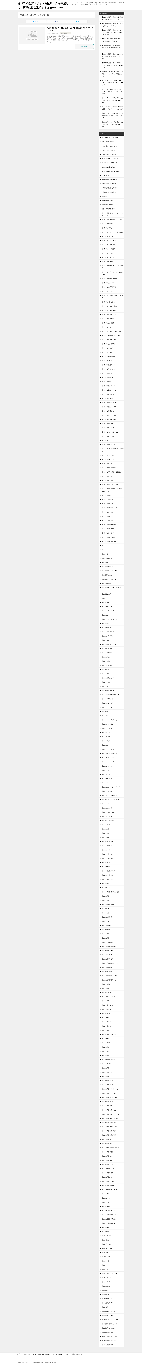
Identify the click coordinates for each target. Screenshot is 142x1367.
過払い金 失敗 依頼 (107, 648)
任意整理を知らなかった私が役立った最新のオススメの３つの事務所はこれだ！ (112, 74)
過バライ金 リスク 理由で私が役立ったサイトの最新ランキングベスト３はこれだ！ (112, 83)
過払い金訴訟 (105, 1047)
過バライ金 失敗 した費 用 (109, 306)
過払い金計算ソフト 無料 (109, 1034)
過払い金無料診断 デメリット (110, 975)
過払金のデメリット (107, 1282)
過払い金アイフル (107, 707)
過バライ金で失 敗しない (109, 436)
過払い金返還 (105, 1202)
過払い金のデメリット (108, 812)
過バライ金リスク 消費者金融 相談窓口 (113, 450)
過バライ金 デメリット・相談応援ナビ (113, 232)
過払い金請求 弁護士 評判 (109, 1122)
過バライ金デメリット (108, 427)
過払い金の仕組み (107, 816)
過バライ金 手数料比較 (108, 369)
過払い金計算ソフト (66, 33)
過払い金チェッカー (107, 766)
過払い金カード (106, 745)
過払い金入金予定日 (107, 879)
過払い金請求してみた (108, 1168)
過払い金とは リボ (107, 791)
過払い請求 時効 (106, 583)
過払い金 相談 (106, 673)
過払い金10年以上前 (107, 699)
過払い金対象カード (107, 912)
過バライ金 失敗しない (108, 327)
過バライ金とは (106, 440)
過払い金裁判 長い (107, 1009)
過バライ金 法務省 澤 (108, 394)
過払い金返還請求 (107, 1206)
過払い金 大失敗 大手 (108, 632)
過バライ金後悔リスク (108, 499)
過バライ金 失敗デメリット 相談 (111, 331)
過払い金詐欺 (105, 1055)
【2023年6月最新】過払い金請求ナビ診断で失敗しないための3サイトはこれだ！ (112, 48)
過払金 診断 (105, 1252)
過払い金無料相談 (107, 967)
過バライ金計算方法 (107, 503)
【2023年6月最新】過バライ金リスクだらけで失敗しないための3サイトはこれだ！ (112, 65)
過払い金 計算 (106, 686)
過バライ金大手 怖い (107, 463)
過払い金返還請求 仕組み (109, 1219)
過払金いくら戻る (107, 1256)
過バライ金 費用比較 (107, 423)
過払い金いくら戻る (107, 724)
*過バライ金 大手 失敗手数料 (110, 137)
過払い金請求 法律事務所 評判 (110, 1147)
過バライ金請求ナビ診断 (109, 524)
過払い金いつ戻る (107, 736)
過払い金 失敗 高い (107, 652)
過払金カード (105, 1261)
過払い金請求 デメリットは (110, 1089)
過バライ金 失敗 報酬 (108, 318)
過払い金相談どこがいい (109, 996)
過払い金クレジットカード (109, 753)
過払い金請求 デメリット (109, 1084)
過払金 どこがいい (107, 1236)
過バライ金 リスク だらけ (109, 240)
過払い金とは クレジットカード (111, 787)
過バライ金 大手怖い (107, 291)
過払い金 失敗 (106, 640)
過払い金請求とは (107, 1177)
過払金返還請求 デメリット (109, 1336)
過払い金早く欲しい (107, 929)
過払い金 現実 (106, 669)
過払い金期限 (105, 938)
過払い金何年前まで (107, 875)
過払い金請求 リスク (107, 1101)
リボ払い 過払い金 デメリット (110, 179)
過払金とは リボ (106, 1277)
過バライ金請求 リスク (108, 512)
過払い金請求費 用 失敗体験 (110, 1189)
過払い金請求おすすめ (108, 1164)
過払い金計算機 (106, 1043)
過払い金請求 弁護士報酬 (109, 1131)
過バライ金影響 (106, 495)
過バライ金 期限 (106, 381)
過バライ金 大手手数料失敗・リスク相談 (113, 296)
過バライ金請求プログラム (109, 529)
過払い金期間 (105, 933)
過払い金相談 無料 (107, 992)
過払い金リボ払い (107, 845)
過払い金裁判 (105, 1001)
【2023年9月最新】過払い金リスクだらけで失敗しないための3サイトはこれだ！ (112, 56)
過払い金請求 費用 (107, 1160)
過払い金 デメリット (108, 611)
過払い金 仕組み (106, 627)
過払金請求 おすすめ (107, 1315)
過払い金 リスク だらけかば (110, 619)
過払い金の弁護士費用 (108, 820)
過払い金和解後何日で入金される (111, 892)
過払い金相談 (105, 988)
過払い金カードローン (108, 749)
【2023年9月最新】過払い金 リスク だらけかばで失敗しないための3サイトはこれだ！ (112, 32)
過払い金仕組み (106, 862)
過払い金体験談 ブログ (108, 871)
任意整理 (104, 196)
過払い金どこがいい (107, 778)
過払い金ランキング (107, 833)
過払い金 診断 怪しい (108, 690)
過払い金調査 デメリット (109, 1072)
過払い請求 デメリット (108, 566)
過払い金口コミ (106, 887)
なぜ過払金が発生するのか (109, 167)
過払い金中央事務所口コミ (109, 858)
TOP (43, 1354)
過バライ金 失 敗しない (109, 302)
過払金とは (105, 1269)
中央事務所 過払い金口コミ (109, 183)
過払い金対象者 (106, 921)
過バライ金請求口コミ (108, 533)
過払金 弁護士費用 (107, 1248)
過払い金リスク (106, 837)
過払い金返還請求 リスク (109, 1215)
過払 (103, 545)
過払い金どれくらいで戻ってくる (111, 799)
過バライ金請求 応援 (107, 520)
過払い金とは (105, 783)
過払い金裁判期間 (107, 1013)
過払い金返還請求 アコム (109, 1210)
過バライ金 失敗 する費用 (109, 310)
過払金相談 (105, 1307)
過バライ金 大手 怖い (108, 283)
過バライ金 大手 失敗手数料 (110, 278)
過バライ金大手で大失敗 (109, 468)
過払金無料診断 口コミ (108, 1303)
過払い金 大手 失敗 (107, 636)
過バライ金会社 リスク (108, 459)
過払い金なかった (107, 804)
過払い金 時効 (106, 661)
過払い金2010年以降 (107, 703)
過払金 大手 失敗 (106, 1244)
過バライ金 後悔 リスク (108, 365)
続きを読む (87, 46)
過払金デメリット (107, 1265)
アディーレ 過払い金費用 (109, 154)
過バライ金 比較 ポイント (109, 390)
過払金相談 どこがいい (108, 1311)
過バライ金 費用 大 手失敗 (109, 402)
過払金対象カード (107, 1298)
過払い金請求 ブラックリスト (110, 1097)
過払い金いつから (107, 728)
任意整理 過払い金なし (108, 200)
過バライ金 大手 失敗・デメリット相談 (112, 267)
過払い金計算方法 (107, 1038)
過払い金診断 (105, 1051)
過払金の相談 (105, 1294)
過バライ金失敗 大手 (107, 480)
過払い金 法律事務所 (107, 665)
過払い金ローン (106, 850)
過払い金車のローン (107, 1198)
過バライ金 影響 (107, 360)
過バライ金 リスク (107, 236)
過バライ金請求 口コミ (108, 516)
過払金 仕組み (106, 1240)
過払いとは (105, 554)
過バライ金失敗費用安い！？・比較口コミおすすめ (112, 490)
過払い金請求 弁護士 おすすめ (110, 1110)
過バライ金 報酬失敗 (107, 261)
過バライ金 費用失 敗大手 (109, 419)
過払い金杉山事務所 (107, 942)
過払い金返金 (105, 1227)
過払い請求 (105, 562)
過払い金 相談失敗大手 (108, 678)
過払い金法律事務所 (107, 959)
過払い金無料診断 (107, 971)
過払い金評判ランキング (109, 1059)
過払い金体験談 (106, 866)
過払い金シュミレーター (109, 762)
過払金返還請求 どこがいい (109, 1340)
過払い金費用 (105, 1194)
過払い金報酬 (105, 900)
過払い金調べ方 (106, 1064)
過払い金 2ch (105, 602)
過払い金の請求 (106, 829)
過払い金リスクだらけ (108, 841)
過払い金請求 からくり (108, 1080)
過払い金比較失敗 (107, 954)
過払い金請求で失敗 (107, 1173)
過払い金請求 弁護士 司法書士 (110, 1118)
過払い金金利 (105, 1231)
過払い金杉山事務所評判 (109, 946)
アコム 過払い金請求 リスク (110, 146)
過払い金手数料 (106, 925)
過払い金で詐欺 (106, 774)
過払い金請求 (105, 1076)
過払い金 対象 (106, 657)
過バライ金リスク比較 (108, 455)
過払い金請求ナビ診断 (108, 1181)
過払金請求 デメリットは (109, 1324)
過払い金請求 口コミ (107, 1105)
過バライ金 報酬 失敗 (108, 257)
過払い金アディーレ (107, 715)
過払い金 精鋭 (106, 682)
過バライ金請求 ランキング (109, 508)
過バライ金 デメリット (108, 228)
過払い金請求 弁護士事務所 (109, 1126)
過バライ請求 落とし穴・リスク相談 (112, 219)
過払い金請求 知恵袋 (107, 1152)
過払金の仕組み (106, 1286)
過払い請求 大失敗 (107, 575)
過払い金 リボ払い (107, 623)
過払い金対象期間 (107, 917)
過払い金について (107, 808)
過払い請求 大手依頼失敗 (109, 579)
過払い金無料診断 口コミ (109, 980)
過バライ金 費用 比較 (108, 411)
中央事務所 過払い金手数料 (109, 188)
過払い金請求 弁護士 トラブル (110, 1114)
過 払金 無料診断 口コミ (108, 209)
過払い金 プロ (106, 615)
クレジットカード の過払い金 (110, 158)
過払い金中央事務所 (107, 854)
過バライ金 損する (107, 373)
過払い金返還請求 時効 (108, 1223)
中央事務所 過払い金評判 (109, 192)
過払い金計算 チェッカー (109, 1022)
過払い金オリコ (106, 741)
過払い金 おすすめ (107, 606)
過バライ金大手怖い (107, 476)
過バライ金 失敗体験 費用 (109, 339)
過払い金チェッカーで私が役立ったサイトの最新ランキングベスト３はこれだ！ (112, 124)
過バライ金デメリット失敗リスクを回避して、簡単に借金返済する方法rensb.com (43, 5)
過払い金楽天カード (107, 950)
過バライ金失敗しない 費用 (110, 484)
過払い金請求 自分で (107, 1156)
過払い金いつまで (107, 732)
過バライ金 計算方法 (107, 398)
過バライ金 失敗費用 (107, 348)
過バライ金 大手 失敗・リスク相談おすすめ (112, 273)
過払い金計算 (105, 1017)
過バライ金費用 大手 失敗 (109, 541)
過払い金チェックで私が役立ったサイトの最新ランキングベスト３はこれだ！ (112, 115)
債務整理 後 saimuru (107, 204)
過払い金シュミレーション (109, 757)
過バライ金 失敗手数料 (108, 344)
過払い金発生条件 (107, 984)
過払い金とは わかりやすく (109, 795)
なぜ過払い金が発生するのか (110, 162)
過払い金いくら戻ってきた (109, 720)
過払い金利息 (105, 883)
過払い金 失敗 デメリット (109, 644)
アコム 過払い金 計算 (108, 141)
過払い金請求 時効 (107, 1139)
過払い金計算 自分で (107, 1026)
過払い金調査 (105, 1068)
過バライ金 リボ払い (107, 253)
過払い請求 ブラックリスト (109, 570)
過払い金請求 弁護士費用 (109, 1135)
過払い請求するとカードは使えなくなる (112, 589)
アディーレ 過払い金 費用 (109, 150)
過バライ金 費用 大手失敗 (109, 407)
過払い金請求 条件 (107, 1143)
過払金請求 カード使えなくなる (111, 1319)
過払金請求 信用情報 (107, 1332)
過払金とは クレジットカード (110, 1273)
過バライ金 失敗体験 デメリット (111, 335)
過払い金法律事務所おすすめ (110, 963)
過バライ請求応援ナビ (108, 223)
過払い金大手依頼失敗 (108, 904)
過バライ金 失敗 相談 (108, 323)
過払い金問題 (105, 896)
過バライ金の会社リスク (109, 444)
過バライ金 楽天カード (108, 386)
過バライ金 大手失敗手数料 (109, 287)
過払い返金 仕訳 (106, 594)
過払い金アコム (106, 711)
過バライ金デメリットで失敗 (110, 432)
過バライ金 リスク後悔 (108, 249)
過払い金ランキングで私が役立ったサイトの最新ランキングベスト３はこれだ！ (112, 100)
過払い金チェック (107, 770)
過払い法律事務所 (107, 558)
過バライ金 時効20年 (107, 377)
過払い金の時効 (106, 824)
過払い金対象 (105, 908)
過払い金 (104, 598)
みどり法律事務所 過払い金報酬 (111, 171)
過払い (103, 550)
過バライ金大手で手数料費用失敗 (111, 472)
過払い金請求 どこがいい (109, 1093)
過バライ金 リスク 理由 (108, 244)
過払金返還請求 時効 (107, 1345)
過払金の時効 (105, 1290)
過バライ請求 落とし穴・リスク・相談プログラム (113, 214)
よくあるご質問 (106, 175)
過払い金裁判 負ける (107, 1005)
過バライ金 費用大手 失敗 (109, 415)
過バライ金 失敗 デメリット (110, 314)
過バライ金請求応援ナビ (109, 537)
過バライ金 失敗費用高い (109, 356)
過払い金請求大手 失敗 (108, 1185)
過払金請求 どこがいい (109, 1328)
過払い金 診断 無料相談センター (111, 694)
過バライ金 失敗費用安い (109, 352)
